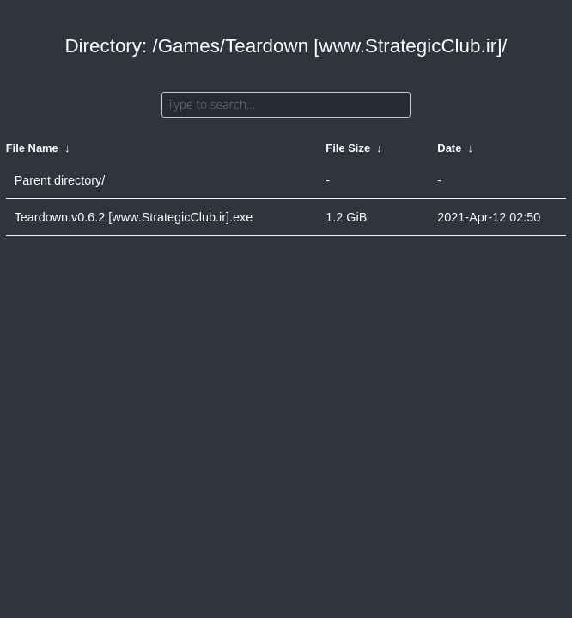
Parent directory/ (60, 180)
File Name (32, 148)
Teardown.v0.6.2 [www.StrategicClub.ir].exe (134, 217)
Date (449, 148)
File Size (348, 148)
